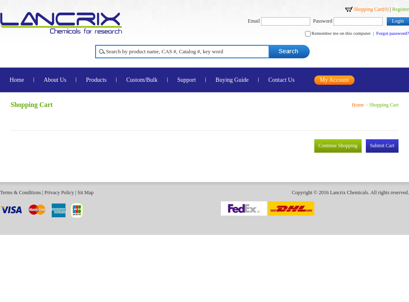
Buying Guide (232, 80)
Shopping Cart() (371, 9)
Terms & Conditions (20, 192)
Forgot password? (392, 33)
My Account (334, 80)
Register (400, 9)
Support (186, 80)
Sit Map (85, 192)
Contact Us (281, 80)
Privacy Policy (59, 192)
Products (96, 80)
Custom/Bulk (142, 80)
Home (358, 105)
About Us (55, 80)
